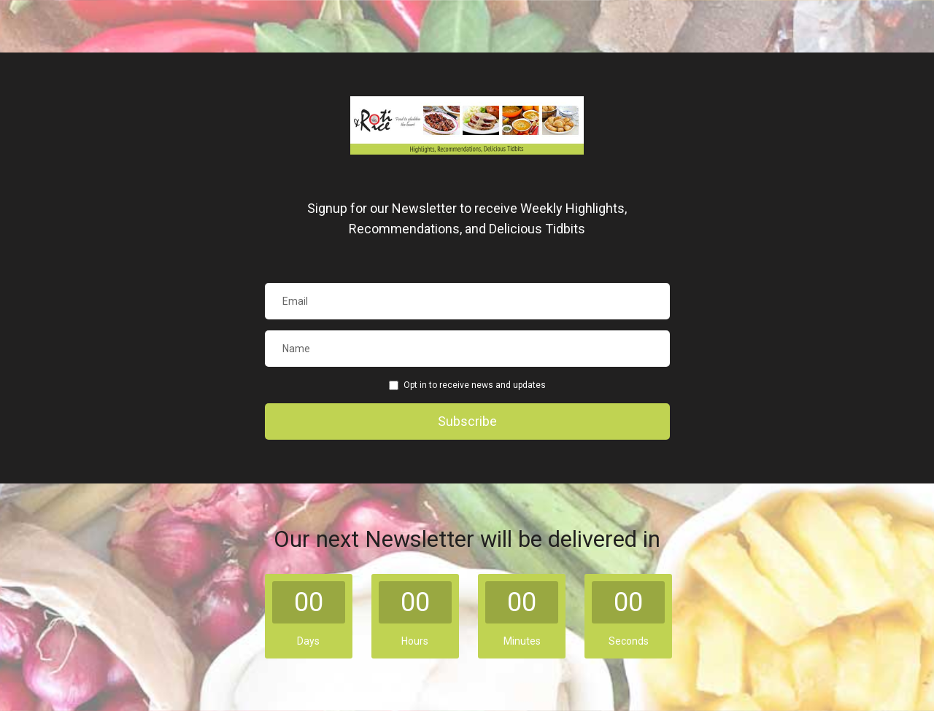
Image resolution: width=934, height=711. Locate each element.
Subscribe (467, 421)
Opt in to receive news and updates (467, 385)
